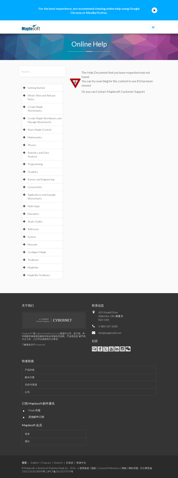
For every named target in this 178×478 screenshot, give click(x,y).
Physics (32, 145)
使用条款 (84, 468)
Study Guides (35, 221)
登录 (27, 433)
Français (46, 462)
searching (102, 81)
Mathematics (35, 137)
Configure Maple (37, 252)
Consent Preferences (109, 468)
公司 (27, 392)
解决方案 (30, 377)
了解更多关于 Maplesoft (33, 344)
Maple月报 (34, 410)
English (34, 462)
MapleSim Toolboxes (39, 275)
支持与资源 (31, 384)
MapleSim (33, 267)
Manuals (32, 244)
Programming (35, 164)
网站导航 (133, 468)
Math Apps (34, 206)
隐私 (93, 468)
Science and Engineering (41, 179)
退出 (27, 441)
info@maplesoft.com (109, 332)
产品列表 (30, 369)
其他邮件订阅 (36, 416)
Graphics (33, 171)
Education (33, 213)
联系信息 (98, 305)
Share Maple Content (40, 129)
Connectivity (35, 187)
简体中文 (81, 462)
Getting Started (36, 87)
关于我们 (28, 305)
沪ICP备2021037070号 (60, 471)
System (32, 236)
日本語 (69, 462)
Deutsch (58, 462)
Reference (33, 229)
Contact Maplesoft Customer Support (120, 91)
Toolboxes (33, 259)
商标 (124, 468)
